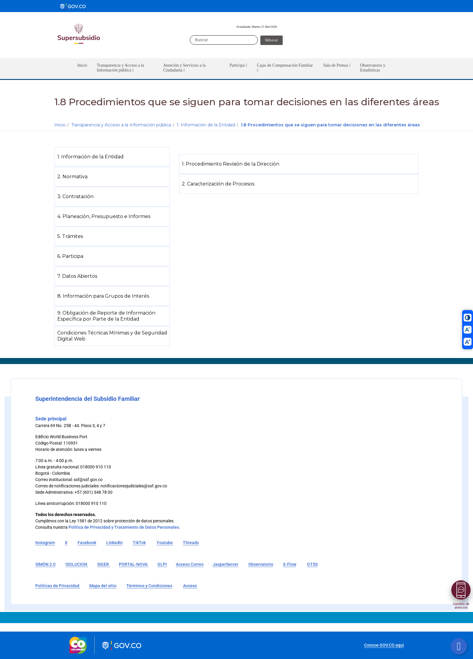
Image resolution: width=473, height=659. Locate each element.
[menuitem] (113, 156)
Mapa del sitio (102, 585)
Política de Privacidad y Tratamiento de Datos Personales (123, 527)
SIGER (103, 564)
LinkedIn (114, 542)
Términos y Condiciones (149, 585)
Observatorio (260, 564)
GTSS (312, 564)
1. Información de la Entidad (206, 125)
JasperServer (225, 564)
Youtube (165, 542)
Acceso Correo (190, 564)
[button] (125, 68)
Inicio (59, 125)
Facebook (87, 542)
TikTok (139, 542)
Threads (191, 542)
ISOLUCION (76, 564)
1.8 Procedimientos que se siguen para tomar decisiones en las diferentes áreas (330, 125)
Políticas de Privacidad (57, 585)
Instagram (45, 542)
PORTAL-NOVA (133, 564)
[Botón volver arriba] (459, 646)
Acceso (190, 585)
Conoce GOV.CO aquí (384, 645)
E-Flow (289, 564)
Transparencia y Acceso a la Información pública (121, 125)
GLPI (162, 564)
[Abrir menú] (461, 590)
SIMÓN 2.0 (45, 564)
